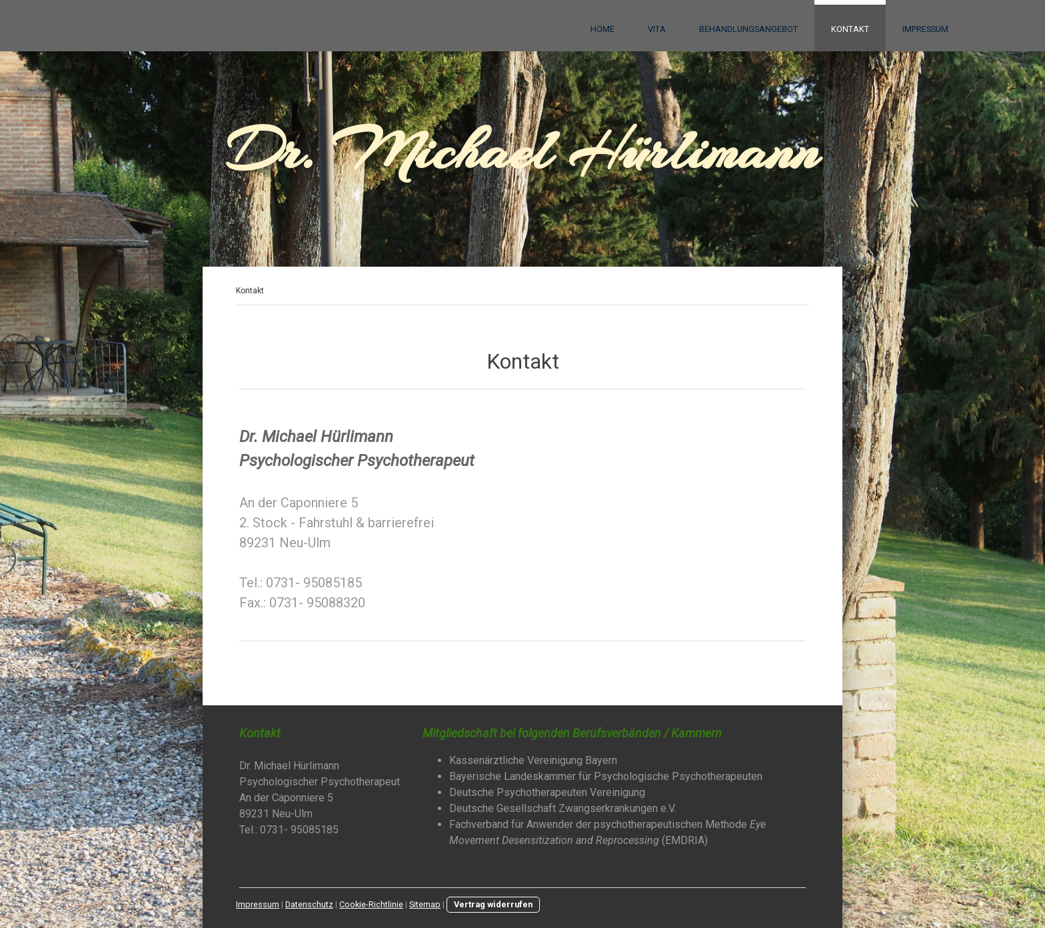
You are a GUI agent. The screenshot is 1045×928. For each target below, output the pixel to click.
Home (602, 29)
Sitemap (425, 904)
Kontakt (850, 29)
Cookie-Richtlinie (371, 904)
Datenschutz (309, 904)
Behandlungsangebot (748, 29)
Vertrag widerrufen (493, 904)
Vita (657, 29)
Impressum (925, 29)
